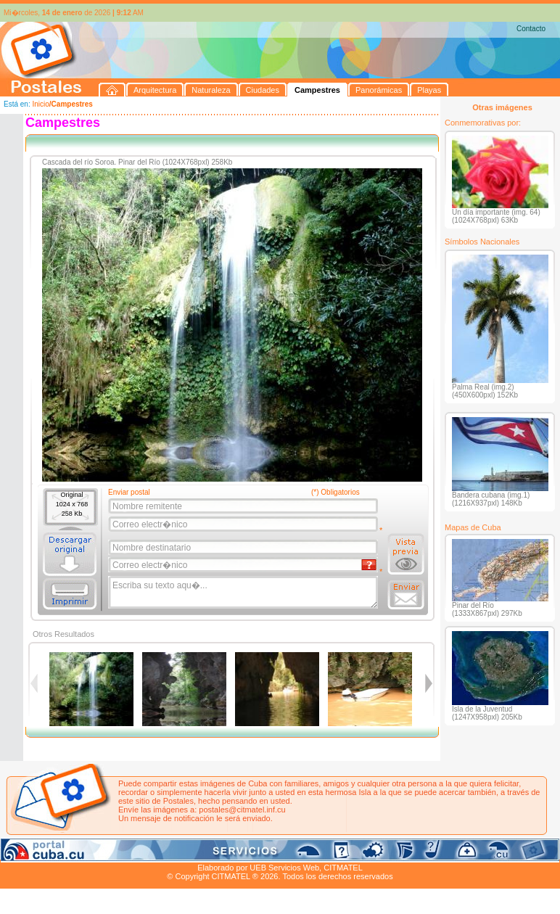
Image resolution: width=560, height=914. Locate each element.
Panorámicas (233, 851)
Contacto (530, 29)
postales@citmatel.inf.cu (242, 809)
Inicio (40, 104)
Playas (275, 851)
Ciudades (136, 851)
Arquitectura (46, 851)
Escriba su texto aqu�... (244, 592)
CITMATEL (343, 867)
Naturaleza (94, 851)
